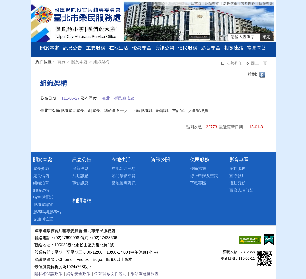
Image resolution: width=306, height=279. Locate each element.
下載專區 (198, 183)
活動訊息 (80, 176)
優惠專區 (141, 47)
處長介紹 (41, 168)
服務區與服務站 (47, 212)
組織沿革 (41, 183)
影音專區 (210, 47)
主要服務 (95, 47)
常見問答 (248, 4)
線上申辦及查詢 (204, 176)
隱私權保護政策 (48, 274)
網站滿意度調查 (145, 274)
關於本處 (49, 47)
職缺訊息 (80, 183)
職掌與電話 (43, 197)
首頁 (61, 62)
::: (36, 62)
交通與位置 (43, 219)
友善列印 (234, 63)
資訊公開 (164, 47)
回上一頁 (259, 63)
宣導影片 (237, 176)
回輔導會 (266, 4)
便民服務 (187, 47)
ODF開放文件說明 (110, 274)
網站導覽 (212, 4)
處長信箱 (230, 4)
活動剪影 (237, 183)
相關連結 (233, 47)
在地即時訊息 (124, 168)
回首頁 (196, 4)
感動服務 (237, 168)
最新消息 (80, 168)
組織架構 (101, 62)
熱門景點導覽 (124, 176)
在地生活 (118, 47)
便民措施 (198, 168)
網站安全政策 (78, 274)
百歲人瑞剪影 (241, 190)
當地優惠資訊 (124, 183)
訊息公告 (72, 47)
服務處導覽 (43, 204)
